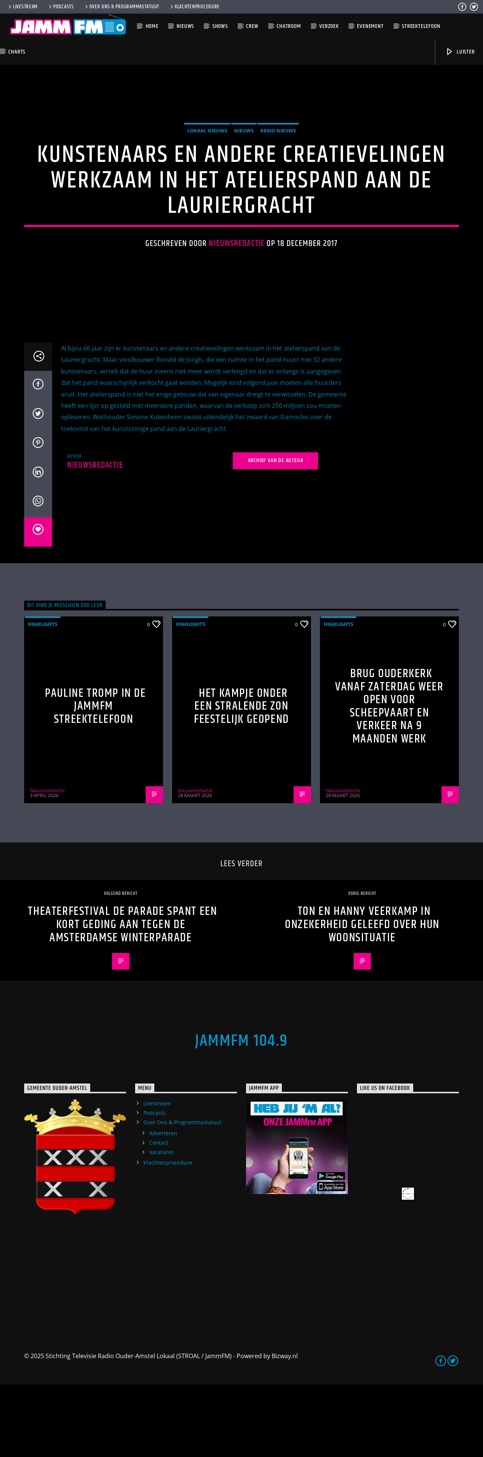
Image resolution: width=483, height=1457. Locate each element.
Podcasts (61, 7)
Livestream (22, 7)
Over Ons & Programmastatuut (121, 7)
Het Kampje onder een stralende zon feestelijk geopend (241, 778)
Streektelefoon (421, 26)
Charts (16, 52)
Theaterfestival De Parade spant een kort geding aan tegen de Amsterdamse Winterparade (122, 996)
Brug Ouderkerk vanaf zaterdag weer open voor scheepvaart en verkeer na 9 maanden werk (389, 778)
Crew (252, 26)
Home (152, 26)
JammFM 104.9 (241, 1113)
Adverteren (163, 1205)
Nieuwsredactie (237, 279)
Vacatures (161, 1224)
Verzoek (329, 26)
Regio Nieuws (278, 166)
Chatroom (289, 26)
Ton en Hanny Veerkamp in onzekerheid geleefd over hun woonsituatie (362, 996)
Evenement (370, 26)
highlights (42, 696)
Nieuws (185, 26)
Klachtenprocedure (194, 7)
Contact (158, 1214)
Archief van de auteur (275, 533)
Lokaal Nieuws (207, 166)
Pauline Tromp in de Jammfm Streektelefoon (95, 778)
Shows (220, 26)
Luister (459, 52)
